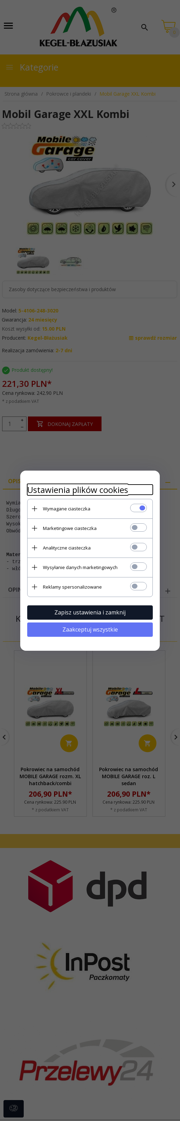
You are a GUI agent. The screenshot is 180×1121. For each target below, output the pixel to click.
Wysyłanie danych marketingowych (80, 567)
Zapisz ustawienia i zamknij (90, 612)
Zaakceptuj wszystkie (90, 629)
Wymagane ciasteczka (66, 509)
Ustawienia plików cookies (77, 490)
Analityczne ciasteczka (67, 548)
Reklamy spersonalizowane (72, 587)
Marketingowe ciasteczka (70, 528)
